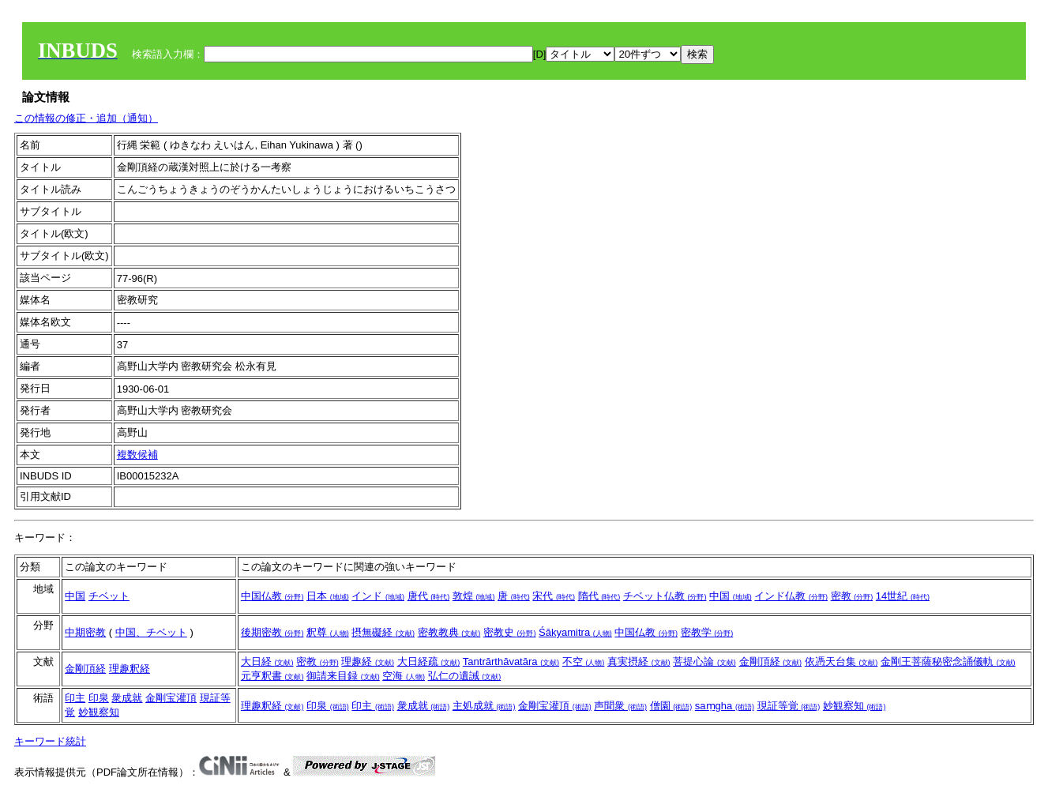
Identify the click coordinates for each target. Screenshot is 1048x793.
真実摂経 (638, 661)
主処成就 (484, 706)
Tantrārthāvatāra (511, 661)
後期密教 (272, 632)
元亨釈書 (272, 676)
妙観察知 (98, 712)
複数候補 (137, 454)
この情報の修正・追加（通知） (86, 118)
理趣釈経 (129, 669)
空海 (403, 676)
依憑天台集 (841, 661)
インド (377, 596)
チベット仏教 (665, 596)
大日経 (267, 661)
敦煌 (474, 596)
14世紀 (903, 596)
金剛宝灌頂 (171, 698)
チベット (109, 596)
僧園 (671, 706)
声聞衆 (620, 706)
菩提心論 (704, 661)
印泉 (98, 698)
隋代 (599, 596)
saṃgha (724, 706)
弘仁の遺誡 (464, 676)
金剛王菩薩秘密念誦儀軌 (948, 661)
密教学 (707, 632)
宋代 (553, 596)
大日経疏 (428, 661)
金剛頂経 (85, 669)
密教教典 (449, 632)
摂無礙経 (383, 632)
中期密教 (85, 632)
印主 (75, 698)
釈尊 (327, 632)
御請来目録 (343, 676)
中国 (75, 596)
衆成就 (126, 698)
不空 (583, 661)
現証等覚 (789, 706)
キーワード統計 (50, 741)
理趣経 (367, 661)
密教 (852, 596)
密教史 (509, 632)
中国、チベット (151, 632)
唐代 (429, 596)
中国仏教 (272, 596)
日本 (327, 596)
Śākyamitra (575, 632)
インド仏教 (791, 596)
